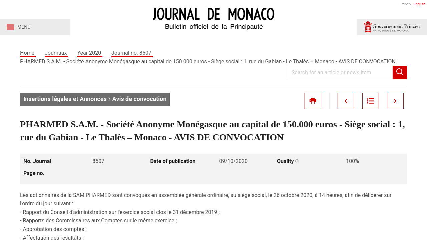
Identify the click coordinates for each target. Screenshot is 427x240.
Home (28, 53)
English (419, 4)
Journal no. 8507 (132, 53)
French (405, 4)
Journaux (56, 53)
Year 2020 (89, 53)
